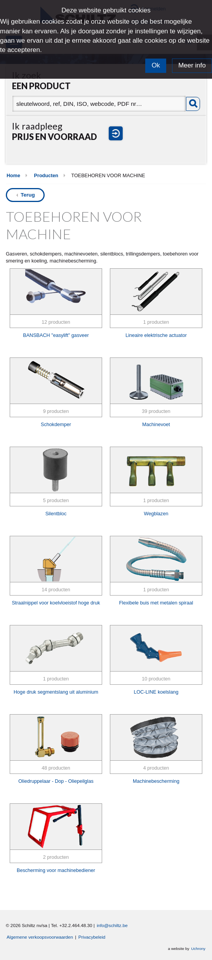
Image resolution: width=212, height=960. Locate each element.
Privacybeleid (92, 936)
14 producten (56, 589)
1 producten (156, 322)
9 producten (56, 411)
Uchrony (198, 948)
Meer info (192, 65)
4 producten (156, 768)
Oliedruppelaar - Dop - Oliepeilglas (55, 781)
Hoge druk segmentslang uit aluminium (56, 692)
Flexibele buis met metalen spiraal (156, 603)
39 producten (156, 411)
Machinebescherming (156, 781)
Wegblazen (156, 513)
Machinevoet (156, 424)
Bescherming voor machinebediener (56, 870)
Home (13, 175)
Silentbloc (56, 513)
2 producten (56, 857)
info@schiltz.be (112, 925)
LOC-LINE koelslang (156, 692)
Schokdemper (56, 424)
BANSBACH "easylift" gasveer (56, 335)
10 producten (156, 679)
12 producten (56, 322)
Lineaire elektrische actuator (156, 335)
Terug (28, 195)
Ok (155, 65)
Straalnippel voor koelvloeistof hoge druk (56, 603)
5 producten (56, 500)
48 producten (56, 768)
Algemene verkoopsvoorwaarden (40, 936)
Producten (46, 175)
